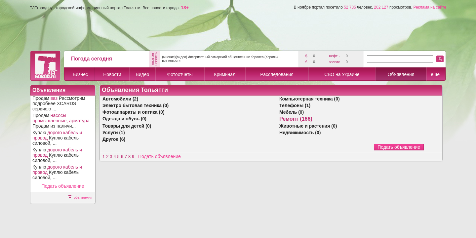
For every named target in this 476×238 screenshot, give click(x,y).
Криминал (224, 74)
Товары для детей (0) (126, 126)
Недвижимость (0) (300, 132)
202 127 (381, 7)
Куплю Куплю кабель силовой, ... (57, 138)
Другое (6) (113, 139)
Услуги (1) (113, 132)
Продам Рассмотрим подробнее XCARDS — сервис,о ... (58, 103)
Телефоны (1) (294, 105)
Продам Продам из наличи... (61, 121)
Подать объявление (63, 186)
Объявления (400, 74)
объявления (83, 197)
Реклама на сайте (429, 7)
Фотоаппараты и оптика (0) (133, 112)
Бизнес (80, 74)
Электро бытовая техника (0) (135, 105)
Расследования (276, 74)
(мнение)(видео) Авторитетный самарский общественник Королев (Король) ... (221, 57)
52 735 (350, 7)
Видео (142, 74)
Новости (112, 74)
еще (435, 74)
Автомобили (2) (120, 98)
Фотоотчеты (179, 74)
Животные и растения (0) (308, 126)
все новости (171, 60)
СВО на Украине (341, 74)
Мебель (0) (291, 112)
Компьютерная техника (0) (309, 98)
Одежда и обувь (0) (124, 118)
